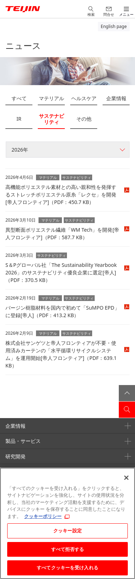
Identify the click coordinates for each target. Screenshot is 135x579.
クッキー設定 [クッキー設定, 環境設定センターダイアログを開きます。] (67, 530)
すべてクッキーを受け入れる (67, 567)
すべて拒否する (67, 549)
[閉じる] (126, 478)
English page (114, 26)
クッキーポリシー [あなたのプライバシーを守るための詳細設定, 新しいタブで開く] (43, 516)
